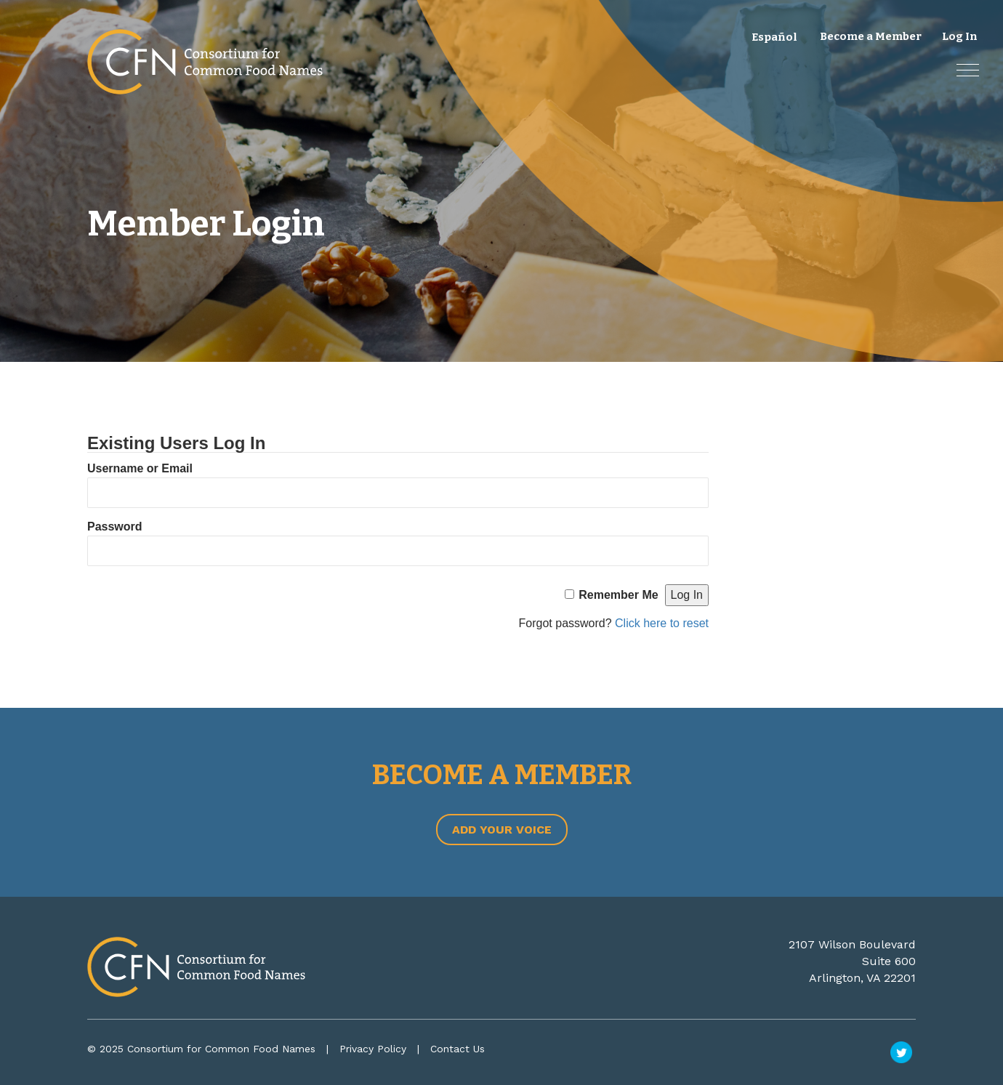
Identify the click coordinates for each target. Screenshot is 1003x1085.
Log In (960, 36)
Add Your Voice (502, 829)
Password (114, 526)
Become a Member (871, 36)
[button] (967, 70)
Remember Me (618, 595)
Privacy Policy (372, 1048)
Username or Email (140, 468)
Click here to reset (662, 623)
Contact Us (457, 1048)
